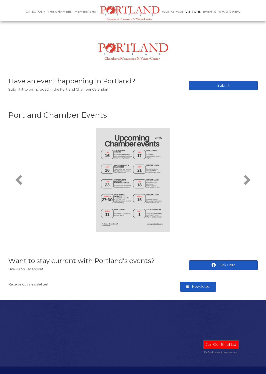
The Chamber (59, 12)
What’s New (229, 12)
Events (209, 12)
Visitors (193, 12)
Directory (35, 12)
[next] (247, 172)
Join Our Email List (221, 337)
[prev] (18, 172)
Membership (85, 12)
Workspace (172, 12)
